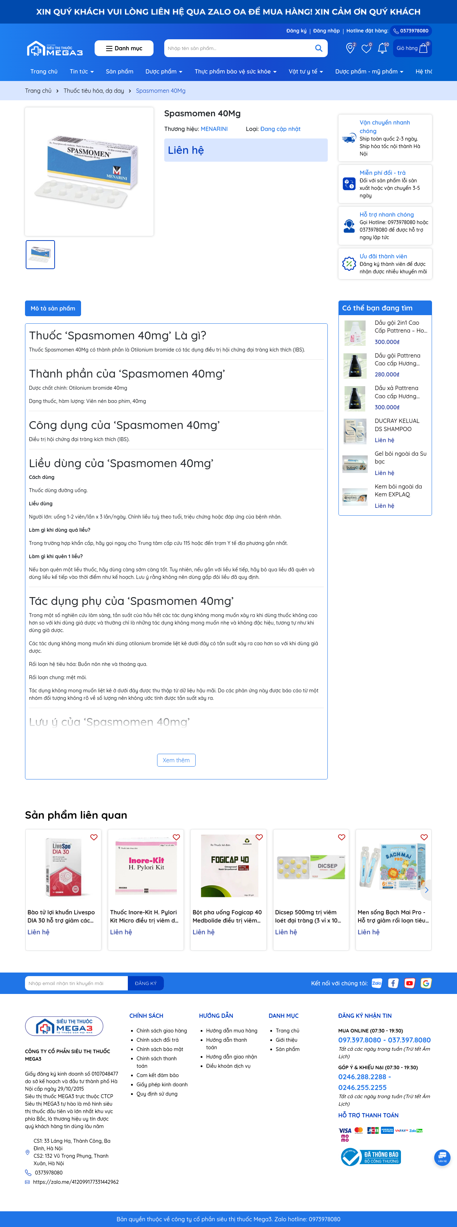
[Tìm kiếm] (319, 48)
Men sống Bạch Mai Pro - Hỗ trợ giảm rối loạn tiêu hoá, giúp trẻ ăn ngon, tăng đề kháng (392, 916)
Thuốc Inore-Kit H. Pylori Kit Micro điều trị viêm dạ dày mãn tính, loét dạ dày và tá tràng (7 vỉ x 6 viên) (145, 916)
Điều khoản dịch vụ (228, 1066)
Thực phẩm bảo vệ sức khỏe (233, 71)
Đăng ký (296, 30)
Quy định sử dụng (157, 1094)
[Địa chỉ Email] (94, 983)
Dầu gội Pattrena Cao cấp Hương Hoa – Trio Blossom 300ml (401, 360)
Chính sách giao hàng (162, 1030)
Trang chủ (43, 71)
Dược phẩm (162, 71)
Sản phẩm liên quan (76, 815)
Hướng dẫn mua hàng (232, 1030)
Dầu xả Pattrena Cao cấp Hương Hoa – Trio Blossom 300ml (401, 392)
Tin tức (80, 71)
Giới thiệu (287, 1040)
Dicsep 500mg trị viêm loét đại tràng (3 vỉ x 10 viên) (306, 916)
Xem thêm (176, 760)
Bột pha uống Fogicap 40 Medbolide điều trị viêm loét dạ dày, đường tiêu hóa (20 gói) (227, 916)
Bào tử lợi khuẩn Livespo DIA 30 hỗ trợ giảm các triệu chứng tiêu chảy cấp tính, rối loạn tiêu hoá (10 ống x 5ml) (62, 916)
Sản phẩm (120, 71)
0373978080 (410, 30)
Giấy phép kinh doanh (162, 1084)
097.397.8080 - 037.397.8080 (384, 1039)
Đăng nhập (326, 30)
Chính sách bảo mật (160, 1049)
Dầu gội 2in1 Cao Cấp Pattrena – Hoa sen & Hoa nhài (401, 327)
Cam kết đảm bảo (158, 1075)
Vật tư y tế (304, 71)
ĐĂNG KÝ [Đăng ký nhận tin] (145, 983)
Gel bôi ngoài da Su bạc (401, 457)
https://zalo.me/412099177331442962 (76, 1182)
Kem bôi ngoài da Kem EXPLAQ (398, 490)
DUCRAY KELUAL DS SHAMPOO (397, 424)
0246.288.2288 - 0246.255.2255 (364, 1082)
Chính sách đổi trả (158, 1040)
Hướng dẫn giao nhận (231, 1057)
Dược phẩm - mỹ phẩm (367, 71)
